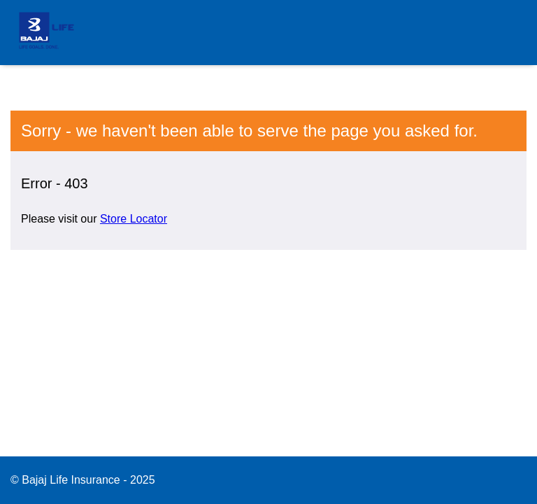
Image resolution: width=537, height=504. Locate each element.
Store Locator (133, 219)
